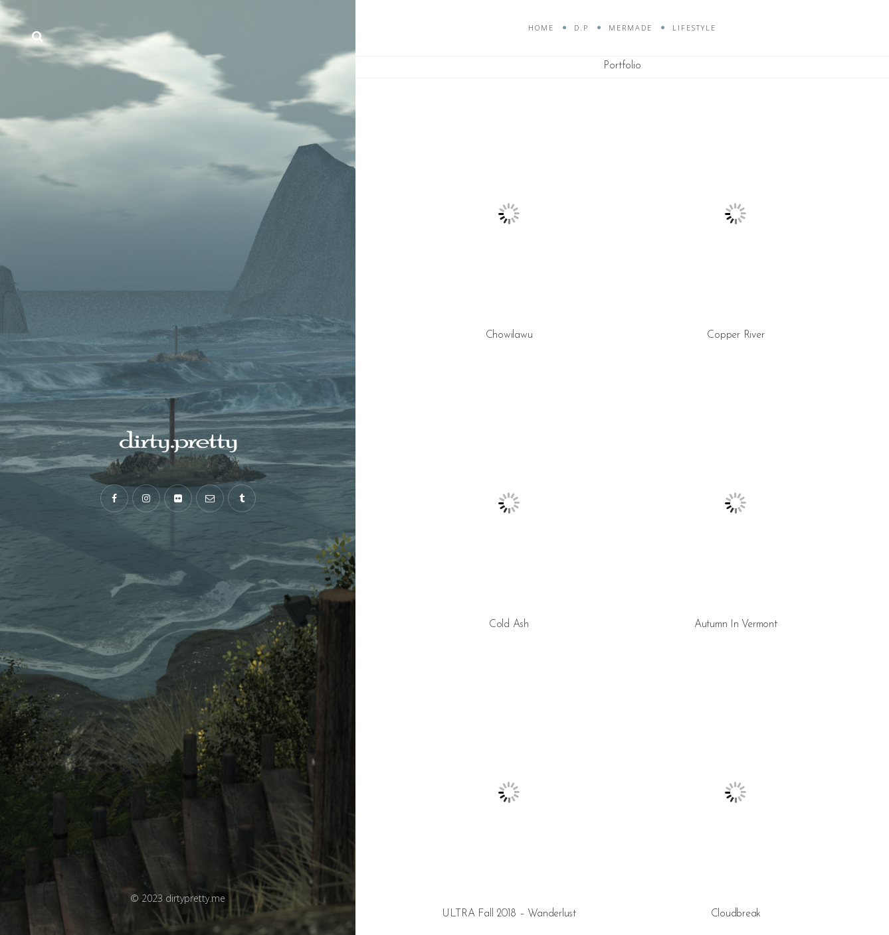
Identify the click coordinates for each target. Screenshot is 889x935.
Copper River (735, 335)
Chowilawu (509, 335)
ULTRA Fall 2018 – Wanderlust (509, 913)
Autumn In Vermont (735, 624)
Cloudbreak (736, 913)
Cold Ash (509, 624)
